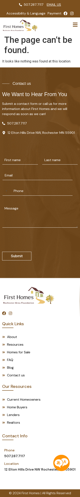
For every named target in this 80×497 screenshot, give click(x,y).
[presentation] (34, 249)
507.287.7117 (14, 456)
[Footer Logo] (28, 295)
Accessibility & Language (25, 13)
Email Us (54, 4)
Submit (17, 256)
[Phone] (38, 191)
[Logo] (20, 25)
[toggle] (75, 24)
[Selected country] (6, 191)
